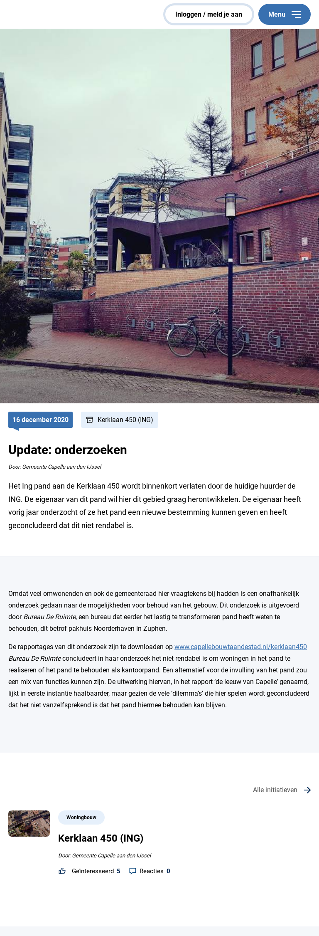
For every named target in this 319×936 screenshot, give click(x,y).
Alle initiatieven (275, 790)
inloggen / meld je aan (208, 14)
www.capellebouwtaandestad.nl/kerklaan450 (240, 647)
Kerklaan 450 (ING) (125, 420)
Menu (284, 14)
